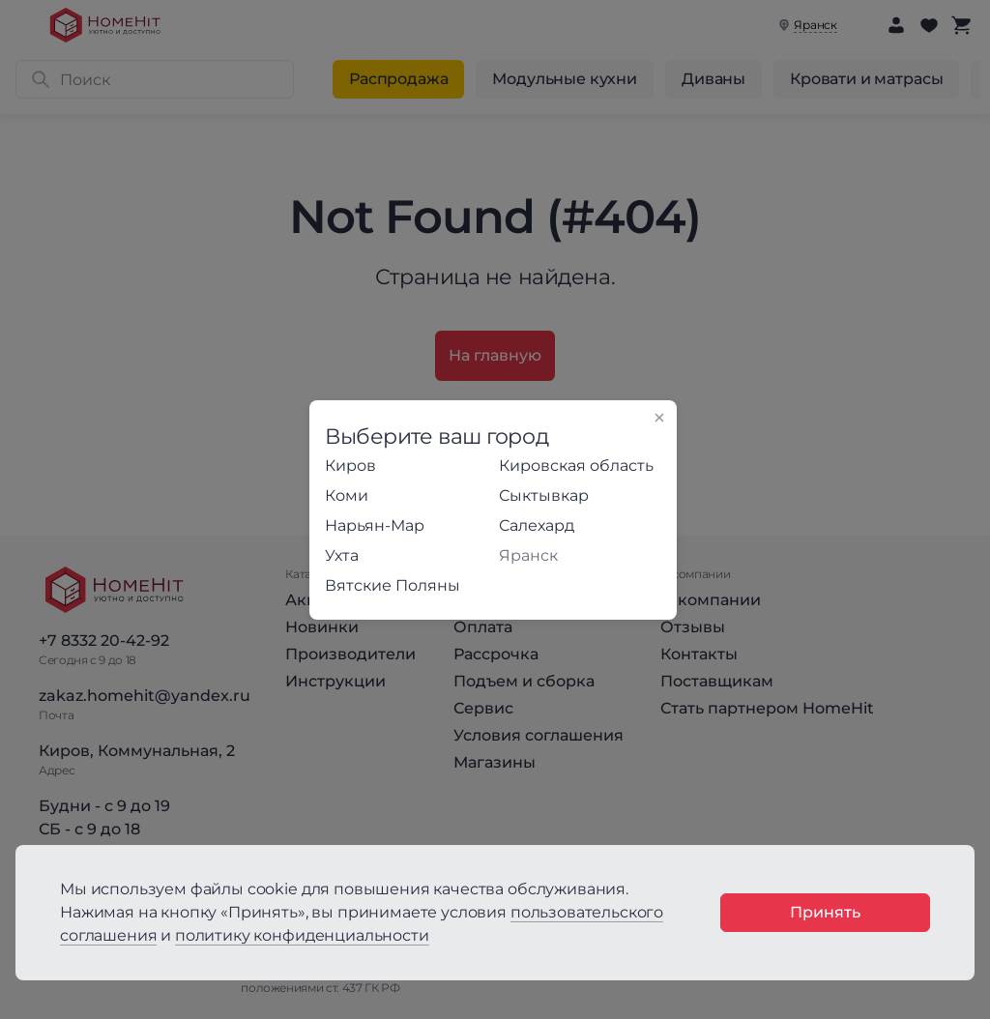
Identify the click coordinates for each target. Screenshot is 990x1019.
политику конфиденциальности (302, 935)
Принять (825, 912)
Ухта (342, 555)
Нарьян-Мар (374, 525)
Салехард (536, 525)
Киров (350, 465)
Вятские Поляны (392, 585)
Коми (346, 495)
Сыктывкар (544, 495)
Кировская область (576, 465)
